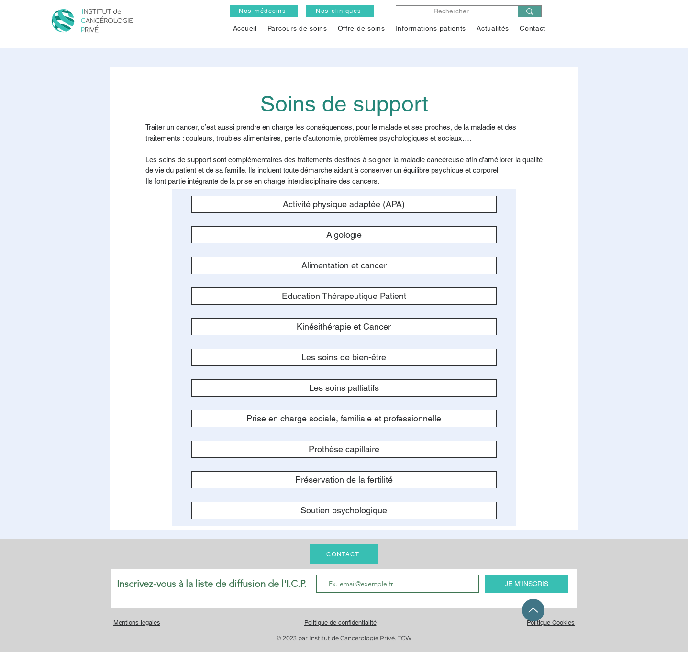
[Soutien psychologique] (344, 510)
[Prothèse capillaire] (344, 449)
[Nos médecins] (264, 11)
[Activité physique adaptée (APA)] (344, 204)
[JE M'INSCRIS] (526, 584)
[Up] (533, 610)
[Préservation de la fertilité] (344, 479)
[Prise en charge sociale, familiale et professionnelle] (344, 418)
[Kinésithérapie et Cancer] (344, 326)
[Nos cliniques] (340, 11)
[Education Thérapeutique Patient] (344, 296)
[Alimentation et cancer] (344, 265)
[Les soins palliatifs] (344, 388)
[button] (361, 28)
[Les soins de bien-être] (344, 357)
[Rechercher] (451, 11)
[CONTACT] (344, 554)
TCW (404, 637)
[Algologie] (344, 234)
